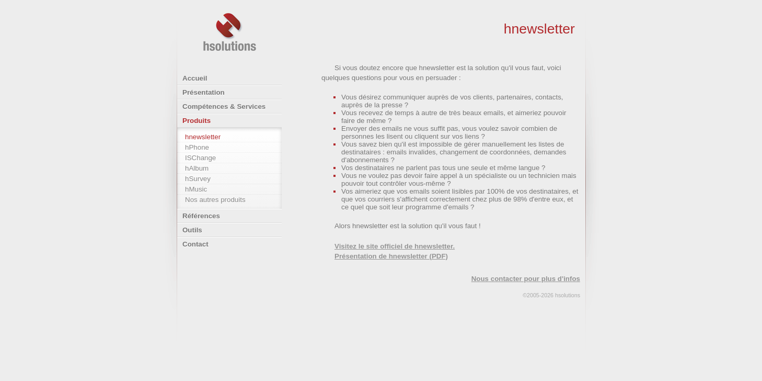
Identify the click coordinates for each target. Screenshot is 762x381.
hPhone (197, 147)
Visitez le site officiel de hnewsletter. (394, 246)
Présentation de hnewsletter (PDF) (391, 256)
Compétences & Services (223, 106)
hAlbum (197, 168)
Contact (195, 244)
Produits (196, 121)
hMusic (196, 189)
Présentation (203, 92)
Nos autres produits (215, 200)
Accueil (194, 78)
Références (201, 216)
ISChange (200, 158)
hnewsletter (203, 137)
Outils (192, 230)
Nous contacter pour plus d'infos (525, 279)
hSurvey (198, 179)
